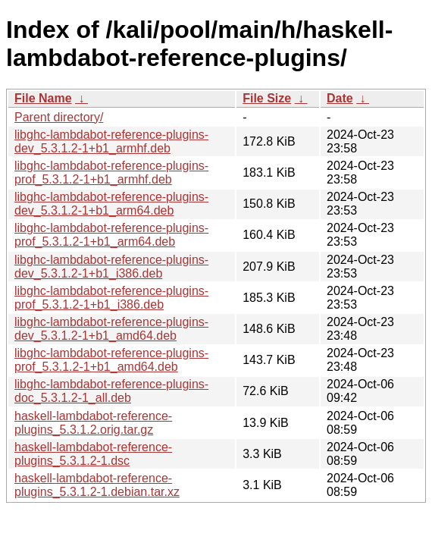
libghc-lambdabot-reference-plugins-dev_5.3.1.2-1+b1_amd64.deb (111, 328)
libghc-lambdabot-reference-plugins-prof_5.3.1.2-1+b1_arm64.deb (111, 234)
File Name (43, 98)
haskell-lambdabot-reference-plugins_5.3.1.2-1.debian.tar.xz (97, 485)
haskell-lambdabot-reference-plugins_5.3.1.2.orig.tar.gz (93, 423)
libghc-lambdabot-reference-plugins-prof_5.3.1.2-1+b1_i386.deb (111, 297)
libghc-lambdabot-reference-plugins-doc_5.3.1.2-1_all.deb (111, 391)
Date (340, 98)
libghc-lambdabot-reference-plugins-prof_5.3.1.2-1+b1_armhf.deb (111, 172)
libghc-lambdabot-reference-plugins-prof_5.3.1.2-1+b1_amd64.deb (111, 360)
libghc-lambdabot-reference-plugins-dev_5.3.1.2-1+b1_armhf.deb (111, 141)
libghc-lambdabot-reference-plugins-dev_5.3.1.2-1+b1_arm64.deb (111, 203)
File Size (267, 98)
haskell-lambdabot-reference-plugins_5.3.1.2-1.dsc (93, 454)
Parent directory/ (58, 117)
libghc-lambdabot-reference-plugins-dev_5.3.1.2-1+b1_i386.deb (111, 266)
